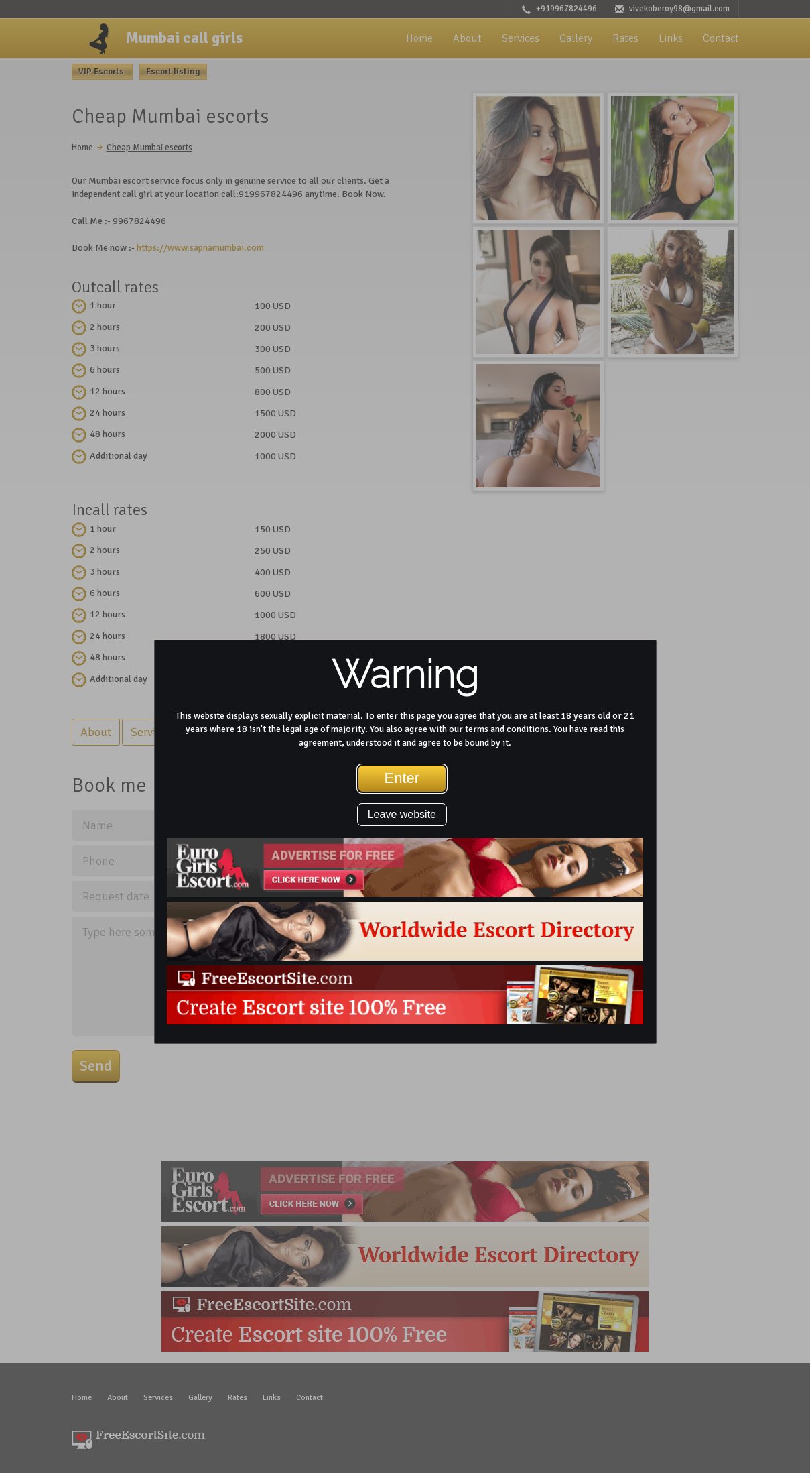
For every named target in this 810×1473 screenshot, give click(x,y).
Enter (402, 778)
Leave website (402, 814)
